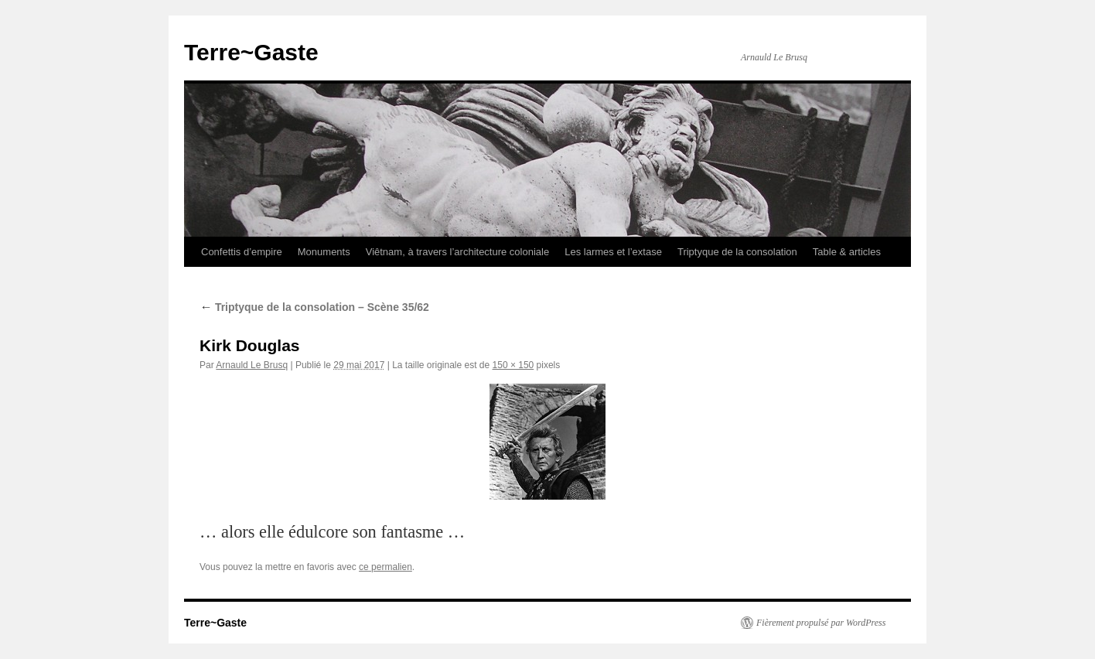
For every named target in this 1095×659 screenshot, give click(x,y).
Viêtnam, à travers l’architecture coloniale (458, 252)
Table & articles (847, 252)
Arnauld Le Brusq (252, 365)
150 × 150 (513, 365)
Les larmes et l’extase (613, 252)
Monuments (324, 252)
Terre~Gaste (251, 52)
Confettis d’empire (241, 252)
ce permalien (385, 567)
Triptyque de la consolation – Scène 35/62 (314, 307)
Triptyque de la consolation (737, 252)
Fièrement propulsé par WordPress (820, 622)
